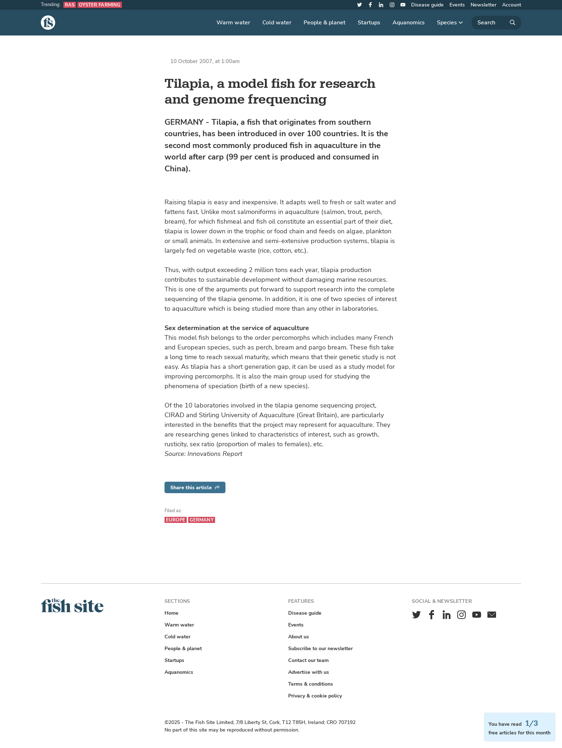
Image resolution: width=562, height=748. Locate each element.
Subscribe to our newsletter (320, 648)
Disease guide (427, 4)
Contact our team (308, 660)
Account (511, 4)
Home (171, 613)
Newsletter (483, 4)
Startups (369, 23)
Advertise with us (308, 672)
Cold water (276, 23)
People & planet (325, 23)
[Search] (496, 22)
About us (298, 636)
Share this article (195, 487)
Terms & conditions (310, 684)
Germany (202, 520)
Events (457, 4)
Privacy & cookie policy (315, 695)
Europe (175, 520)
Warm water (233, 23)
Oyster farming (99, 5)
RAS (70, 5)
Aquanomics (408, 23)
